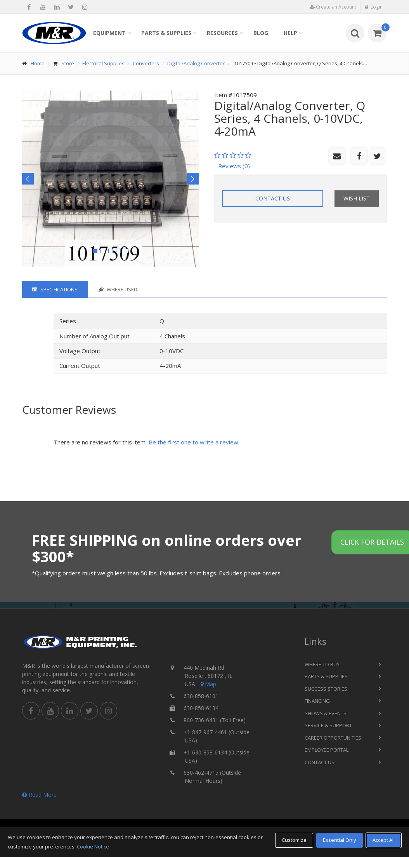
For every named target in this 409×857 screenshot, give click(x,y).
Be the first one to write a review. (194, 442)
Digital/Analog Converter (196, 63)
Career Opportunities (333, 737)
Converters (146, 63)
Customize (294, 839)
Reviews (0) (234, 166)
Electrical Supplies (103, 63)
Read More (39, 794)
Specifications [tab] (55, 289)
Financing (317, 700)
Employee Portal (326, 749)
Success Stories (326, 688)
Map (207, 684)
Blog (260, 33)
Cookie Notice (93, 846)
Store (67, 63)
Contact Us (272, 198)
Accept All (384, 839)
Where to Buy (322, 664)
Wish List (356, 198)
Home (38, 63)
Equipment (109, 33)
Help (290, 33)
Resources (222, 33)
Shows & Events (326, 713)
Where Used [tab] (118, 289)
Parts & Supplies (166, 33)
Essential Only (339, 839)
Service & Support (328, 725)
